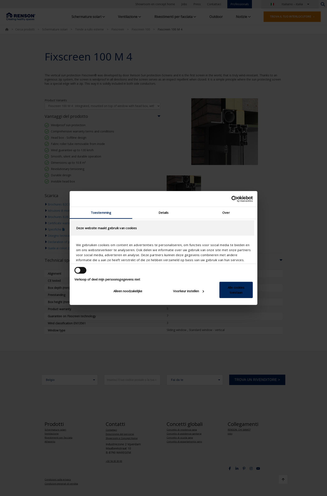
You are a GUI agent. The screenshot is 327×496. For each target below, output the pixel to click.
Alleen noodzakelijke (127, 291)
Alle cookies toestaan (236, 290)
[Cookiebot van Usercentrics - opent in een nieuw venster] (234, 199)
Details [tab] (163, 212)
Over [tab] (226, 212)
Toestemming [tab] (101, 212)
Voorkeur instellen (188, 291)
